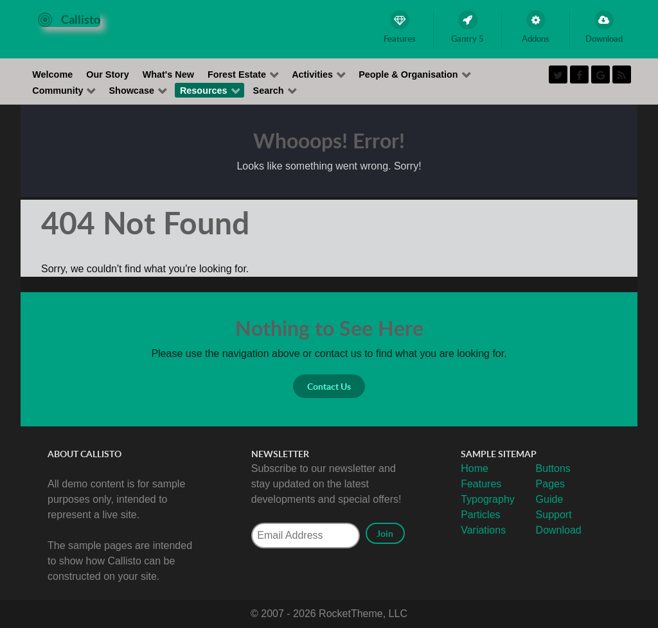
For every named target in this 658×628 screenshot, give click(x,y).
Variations (483, 530)
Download (559, 530)
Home (474, 468)
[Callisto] (69, 18)
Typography (488, 499)
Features (481, 483)
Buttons (553, 468)
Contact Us (329, 386)
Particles (480, 514)
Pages (550, 483)
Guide (550, 499)
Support (554, 514)
